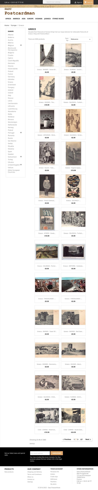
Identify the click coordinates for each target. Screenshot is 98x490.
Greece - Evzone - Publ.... (47, 168)
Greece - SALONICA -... (73, 200)
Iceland (10, 90)
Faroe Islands (13, 69)
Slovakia (11, 146)
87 (82, 439)
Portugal (11, 133)
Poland (10, 130)
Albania (10, 35)
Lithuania (11, 106)
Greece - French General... (46, 200)
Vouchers (53, 481)
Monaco (11, 119)
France (10, 74)
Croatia (10, 55)
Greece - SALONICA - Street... (73, 135)
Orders (52, 474)
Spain (10, 152)
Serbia (10, 143)
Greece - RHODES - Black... (73, 364)
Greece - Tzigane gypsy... (73, 168)
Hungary (11, 87)
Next (88, 439)
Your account (56, 469)
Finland (10, 71)
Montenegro (12, 122)
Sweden (11, 154)
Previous (66, 439)
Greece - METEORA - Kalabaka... (73, 266)
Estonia (10, 66)
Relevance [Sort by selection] (81, 39)
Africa (8, 19)
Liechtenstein (13, 103)
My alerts (53, 484)
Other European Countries (14, 171)
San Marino (12, 141)
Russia (10, 138)
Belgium (11, 45)
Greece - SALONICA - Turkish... (73, 102)
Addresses (53, 479)
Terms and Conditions (34, 474)
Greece (10, 82)
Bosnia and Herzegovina (12, 49)
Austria (10, 40)
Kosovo (10, 98)
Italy (9, 95)
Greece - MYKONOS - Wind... (47, 135)
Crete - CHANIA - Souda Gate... (73, 430)
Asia (23, 19)
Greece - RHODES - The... (47, 102)
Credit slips (54, 476)
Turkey (10, 160)
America (16, 19)
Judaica (47, 19)
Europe (30, 19)
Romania (11, 135)
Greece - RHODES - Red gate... (73, 331)
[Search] (56, 2)
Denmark (11, 63)
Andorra (11, 37)
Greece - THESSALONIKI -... (47, 299)
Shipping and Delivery (34, 472)
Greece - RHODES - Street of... (46, 69)
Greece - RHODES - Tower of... (46, 331)
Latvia (10, 101)
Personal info (54, 472)
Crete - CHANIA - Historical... (47, 430)
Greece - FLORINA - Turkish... (73, 69)
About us (30, 477)
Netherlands (12, 125)
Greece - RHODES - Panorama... (47, 364)
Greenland (12, 85)
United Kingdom (14, 165)
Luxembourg (12, 109)
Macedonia (12, 111)
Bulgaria (11, 53)
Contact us (30, 479)
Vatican (10, 168)
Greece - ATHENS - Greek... (46, 233)
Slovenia (11, 149)
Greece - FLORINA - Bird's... (73, 397)
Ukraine (11, 162)
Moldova (11, 117)
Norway (11, 127)
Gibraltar (11, 79)
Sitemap (30, 482)
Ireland (10, 93)
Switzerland (12, 157)
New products (8, 472)
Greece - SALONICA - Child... (47, 397)
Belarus (10, 43)
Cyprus (10, 58)
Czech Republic (13, 61)
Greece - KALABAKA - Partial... (46, 266)
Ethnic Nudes (58, 19)
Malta (10, 114)
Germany (11, 77)
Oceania (38, 19)
